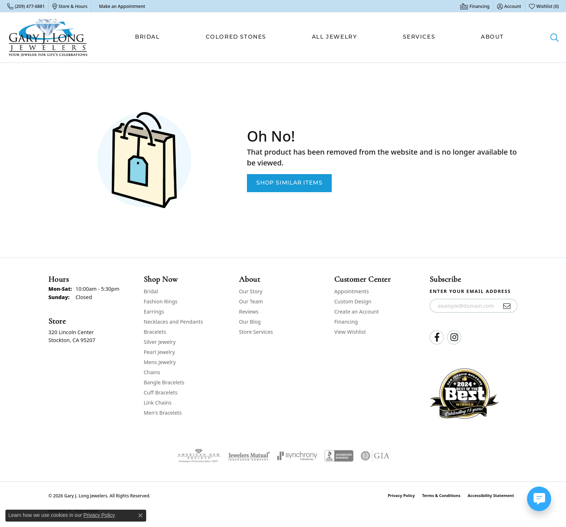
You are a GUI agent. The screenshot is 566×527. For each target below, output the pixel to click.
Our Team (251, 301)
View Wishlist (350, 331)
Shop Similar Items (289, 183)
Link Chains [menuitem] (157, 402)
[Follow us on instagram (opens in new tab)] (454, 337)
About (492, 37)
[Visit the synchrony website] (297, 456)
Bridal (147, 37)
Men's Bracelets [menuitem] (163, 412)
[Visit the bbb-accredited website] (339, 456)
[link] (26, 6)
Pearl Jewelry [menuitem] (159, 352)
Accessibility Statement (490, 495)
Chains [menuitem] (152, 372)
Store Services (256, 331)
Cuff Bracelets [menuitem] (161, 392)
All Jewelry (334, 37)
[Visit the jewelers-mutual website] (249, 456)
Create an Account (356, 311)
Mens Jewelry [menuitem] (160, 362)
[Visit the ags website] (199, 456)
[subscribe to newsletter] (507, 305)
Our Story (250, 291)
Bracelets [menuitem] (155, 331)
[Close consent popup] (140, 515)
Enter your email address (470, 291)
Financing (346, 321)
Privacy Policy (401, 495)
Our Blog (250, 321)
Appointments (351, 291)
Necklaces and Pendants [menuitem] (173, 321)
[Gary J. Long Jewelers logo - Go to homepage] (48, 37)
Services (419, 37)
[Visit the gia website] (375, 456)
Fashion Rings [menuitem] (161, 301)
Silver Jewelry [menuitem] (160, 341)
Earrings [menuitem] (154, 311)
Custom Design (352, 301)
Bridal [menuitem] (151, 291)
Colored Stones (236, 37)
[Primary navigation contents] (319, 37)
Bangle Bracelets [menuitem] (164, 382)
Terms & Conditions (441, 495)
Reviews (248, 311)
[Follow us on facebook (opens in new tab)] (437, 337)
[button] (509, 6)
